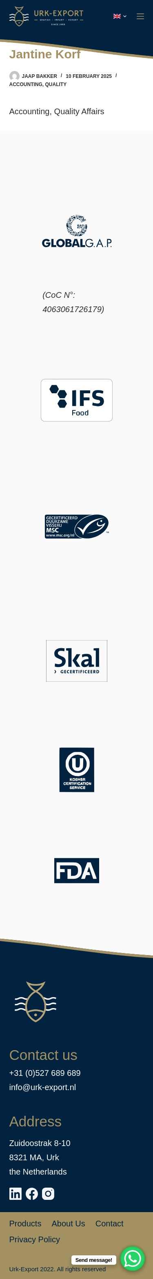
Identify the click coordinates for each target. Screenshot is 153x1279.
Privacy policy (34, 1239)
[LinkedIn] (15, 1194)
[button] (119, 16)
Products (25, 1223)
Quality (56, 84)
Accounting (25, 84)
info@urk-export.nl (42, 1087)
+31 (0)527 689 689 (45, 1072)
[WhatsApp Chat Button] (132, 1258)
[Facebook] (32, 1194)
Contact (109, 1223)
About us (68, 1223)
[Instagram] (48, 1194)
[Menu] (140, 16)
